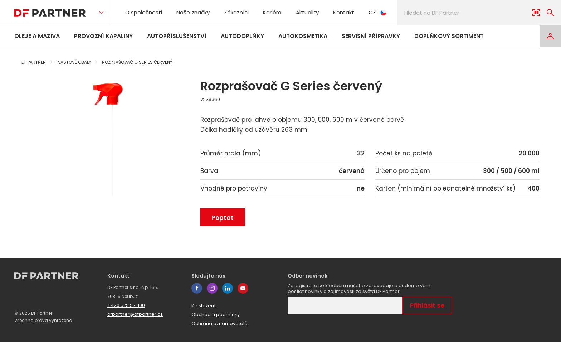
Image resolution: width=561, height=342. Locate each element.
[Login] (550, 36)
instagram (212, 288)
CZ (377, 12)
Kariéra (272, 12)
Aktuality (307, 12)
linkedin (227, 288)
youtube (243, 288)
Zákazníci (236, 12)
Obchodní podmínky (215, 314)
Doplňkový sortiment (449, 36)
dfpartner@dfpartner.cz (135, 314)
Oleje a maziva (37, 36)
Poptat (223, 217)
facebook (196, 288)
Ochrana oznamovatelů (219, 323)
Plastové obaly (74, 62)
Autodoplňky (242, 36)
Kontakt (343, 12)
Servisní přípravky (371, 36)
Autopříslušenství (176, 36)
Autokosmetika (302, 36)
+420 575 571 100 (126, 305)
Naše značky (193, 12)
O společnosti (143, 12)
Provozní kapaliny (103, 36)
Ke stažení (203, 305)
